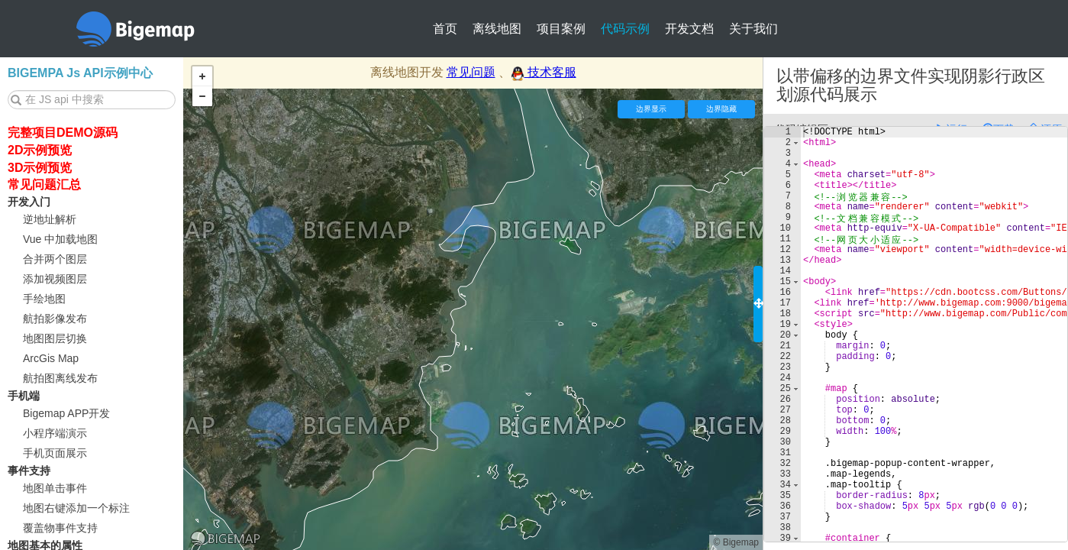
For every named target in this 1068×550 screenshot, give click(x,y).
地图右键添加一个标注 (76, 508)
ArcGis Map (51, 358)
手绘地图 (44, 299)
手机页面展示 (55, 453)
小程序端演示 (55, 433)
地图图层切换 (55, 338)
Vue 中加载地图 (60, 239)
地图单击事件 (55, 488)
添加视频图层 (55, 279)
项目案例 (561, 28)
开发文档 (689, 28)
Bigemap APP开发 (66, 413)
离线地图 (497, 28)
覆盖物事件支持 (60, 528)
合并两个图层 (55, 259)
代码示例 (625, 28)
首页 (445, 28)
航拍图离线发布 (60, 378)
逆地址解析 (49, 219)
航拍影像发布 (55, 318)
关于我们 (753, 28)
